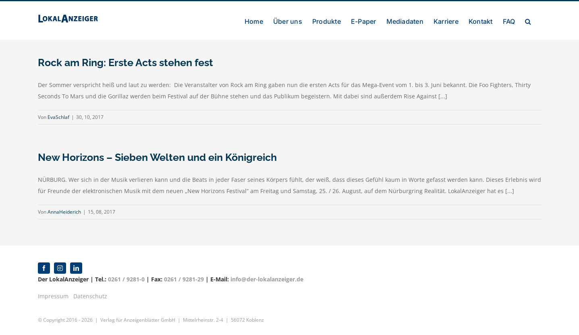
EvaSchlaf (58, 117)
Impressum (53, 296)
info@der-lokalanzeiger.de (266, 279)
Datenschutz (90, 296)
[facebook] (44, 268)
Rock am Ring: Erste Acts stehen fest (125, 62)
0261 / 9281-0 (126, 279)
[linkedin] (76, 268)
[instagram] (60, 268)
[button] (528, 21)
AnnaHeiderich (64, 211)
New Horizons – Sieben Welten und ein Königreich (157, 157)
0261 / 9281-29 (184, 279)
